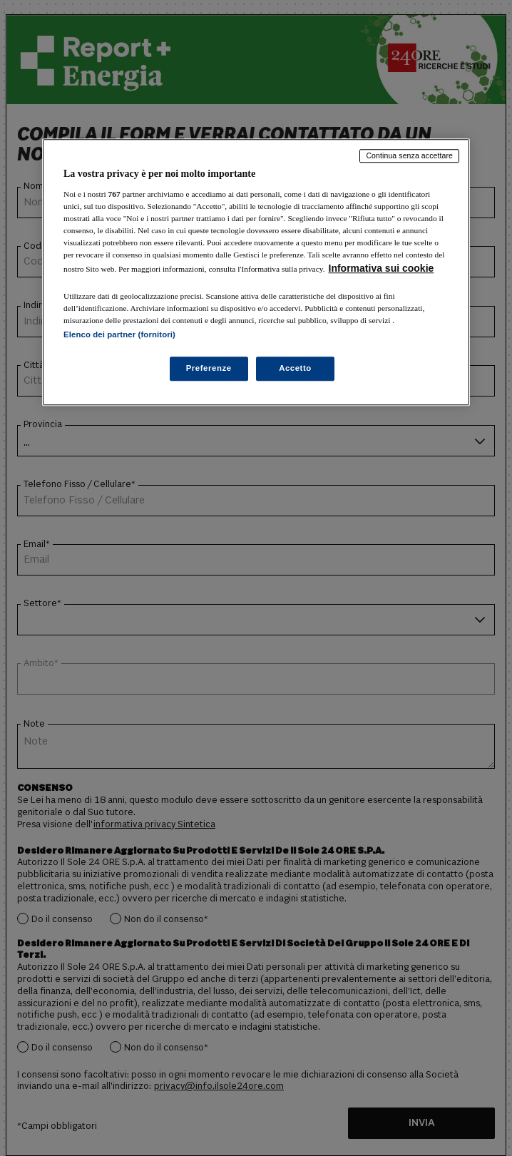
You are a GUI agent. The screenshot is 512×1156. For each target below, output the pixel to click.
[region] (256, 272)
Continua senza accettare (409, 155)
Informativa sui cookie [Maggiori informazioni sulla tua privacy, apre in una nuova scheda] (381, 268)
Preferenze (209, 368)
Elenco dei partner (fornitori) (119, 335)
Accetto (295, 368)
